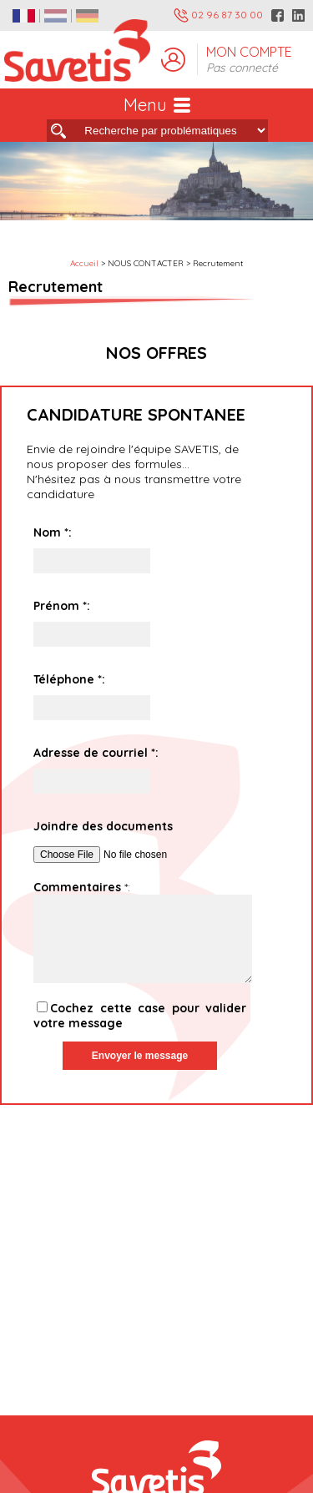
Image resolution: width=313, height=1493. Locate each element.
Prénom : (61, 605)
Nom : (52, 532)
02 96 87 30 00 (218, 15)
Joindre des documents (103, 826)
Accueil (84, 263)
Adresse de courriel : (96, 752)
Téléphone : (69, 679)
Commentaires (77, 887)
